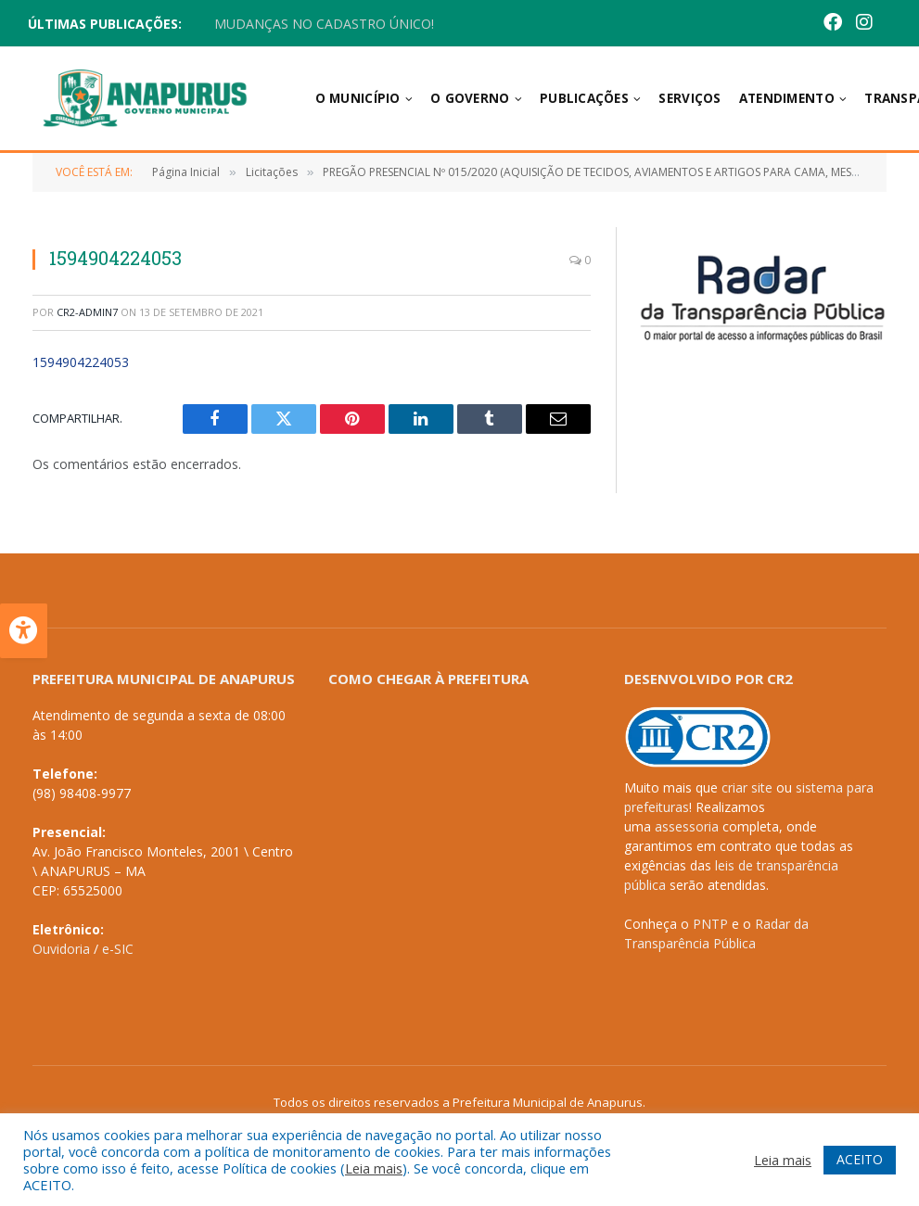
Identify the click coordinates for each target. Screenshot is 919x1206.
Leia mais (373, 1168)
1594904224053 (80, 362)
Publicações (584, 98)
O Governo (469, 98)
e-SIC (118, 949)
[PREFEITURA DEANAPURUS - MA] (452, 830)
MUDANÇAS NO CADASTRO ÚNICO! (324, 24)
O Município (358, 98)
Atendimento (787, 98)
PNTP (710, 924)
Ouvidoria (61, 949)
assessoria (687, 826)
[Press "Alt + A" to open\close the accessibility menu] (23, 630)
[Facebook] (832, 23)
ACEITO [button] (859, 1159)
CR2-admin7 (87, 312)
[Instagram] (864, 23)
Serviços (689, 98)
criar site (746, 787)
